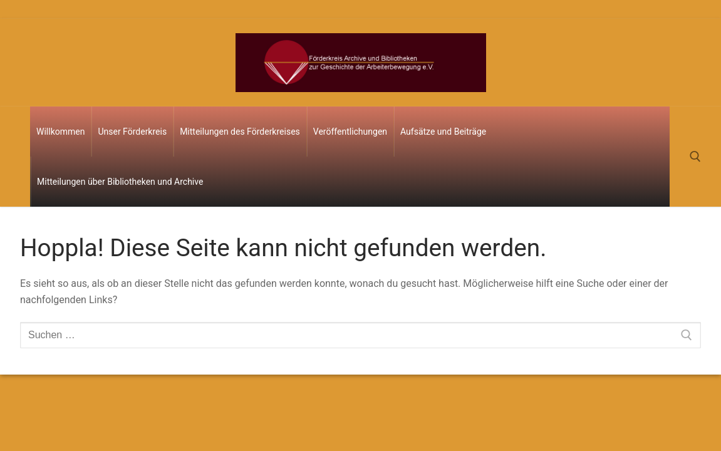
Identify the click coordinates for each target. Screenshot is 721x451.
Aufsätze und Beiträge (443, 132)
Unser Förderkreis (132, 132)
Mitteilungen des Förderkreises (240, 132)
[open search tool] (695, 156)
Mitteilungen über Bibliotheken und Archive (120, 182)
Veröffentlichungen (350, 132)
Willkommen (60, 132)
